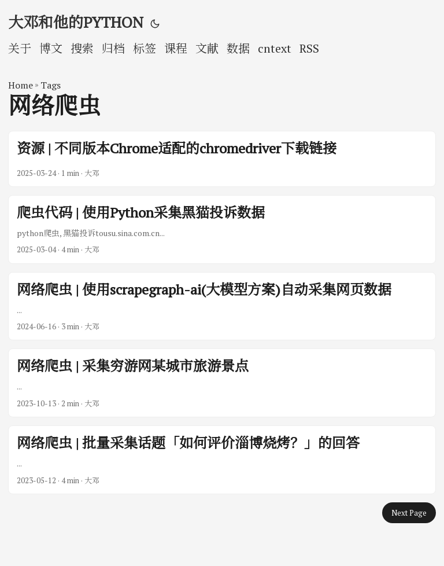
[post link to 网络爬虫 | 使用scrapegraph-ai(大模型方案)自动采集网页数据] (222, 306)
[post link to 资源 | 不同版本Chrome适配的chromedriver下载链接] (222, 158)
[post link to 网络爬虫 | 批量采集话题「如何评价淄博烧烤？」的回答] (222, 460)
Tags (50, 85)
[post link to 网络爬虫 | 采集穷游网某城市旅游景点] (222, 383)
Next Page (409, 513)
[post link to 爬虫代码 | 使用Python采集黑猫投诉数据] (222, 229)
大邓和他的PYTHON (75, 22)
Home (20, 85)
